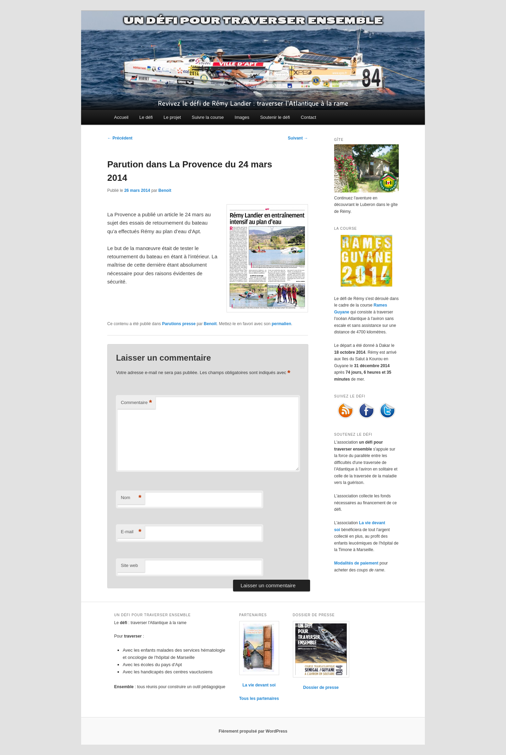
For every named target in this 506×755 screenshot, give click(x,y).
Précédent (119, 138)
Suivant (298, 138)
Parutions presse (178, 323)
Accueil (121, 117)
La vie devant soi (259, 685)
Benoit (164, 190)
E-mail (131, 532)
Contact (308, 117)
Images (242, 117)
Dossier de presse (321, 687)
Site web (129, 565)
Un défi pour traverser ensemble (253, 20)
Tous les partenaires (259, 698)
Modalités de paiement (356, 563)
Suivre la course (208, 117)
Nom (131, 498)
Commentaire (136, 403)
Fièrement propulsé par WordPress (253, 731)
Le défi (146, 117)
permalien (281, 323)
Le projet (172, 117)
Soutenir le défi (275, 117)
